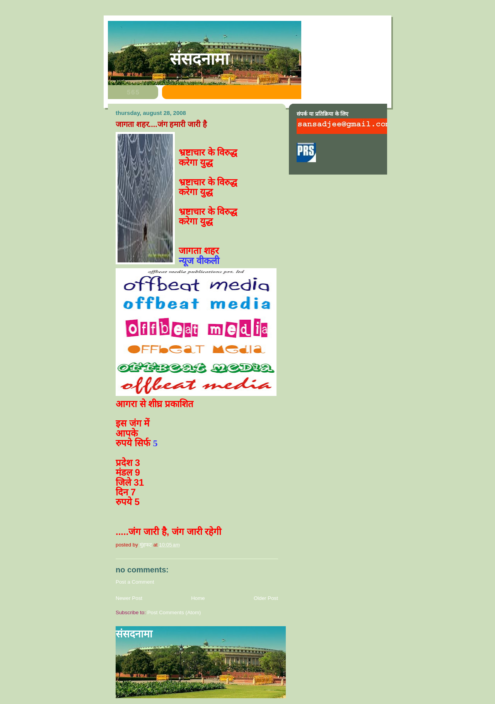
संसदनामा (199, 59)
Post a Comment (135, 582)
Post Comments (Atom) (174, 612)
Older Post (266, 598)
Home (198, 598)
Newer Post (129, 598)
